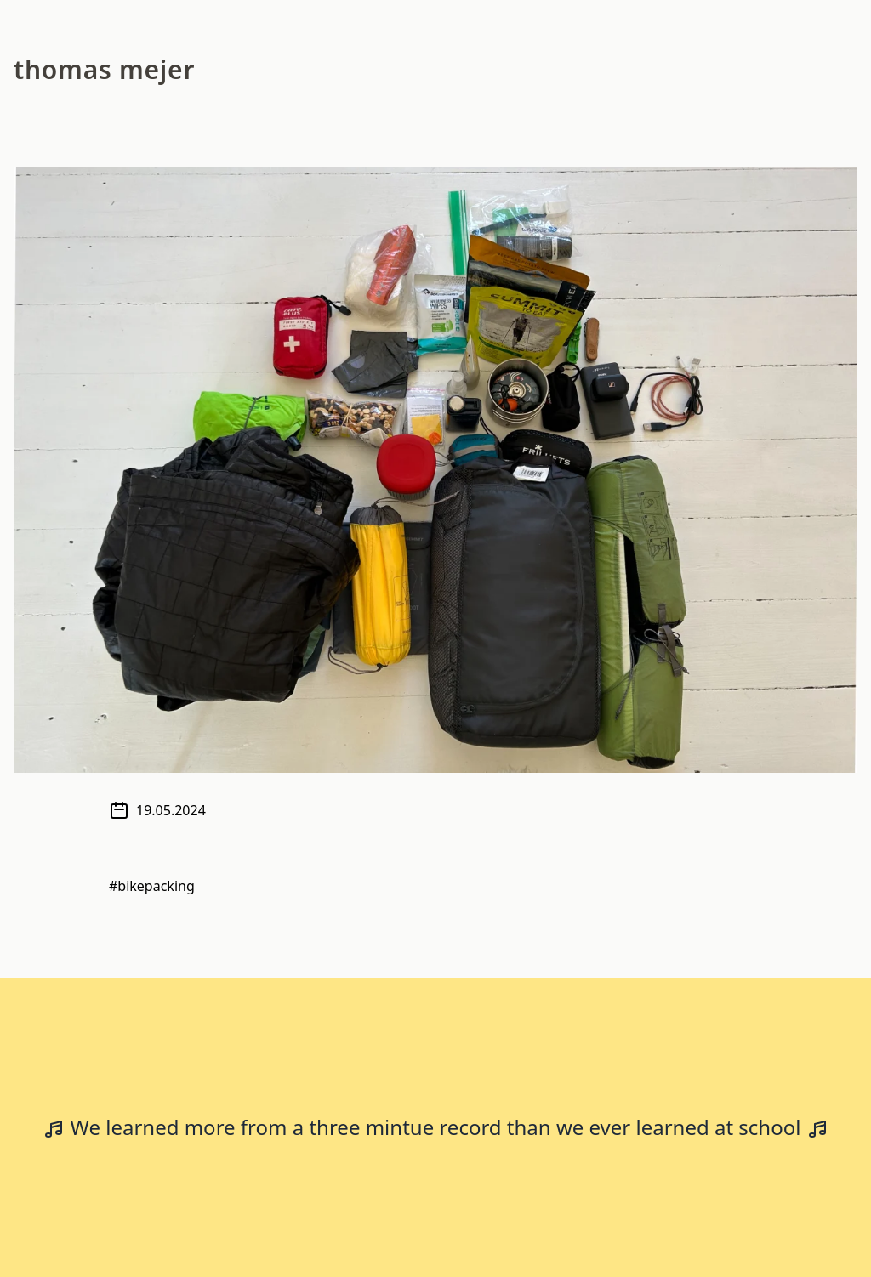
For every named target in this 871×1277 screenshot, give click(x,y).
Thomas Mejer (104, 69)
